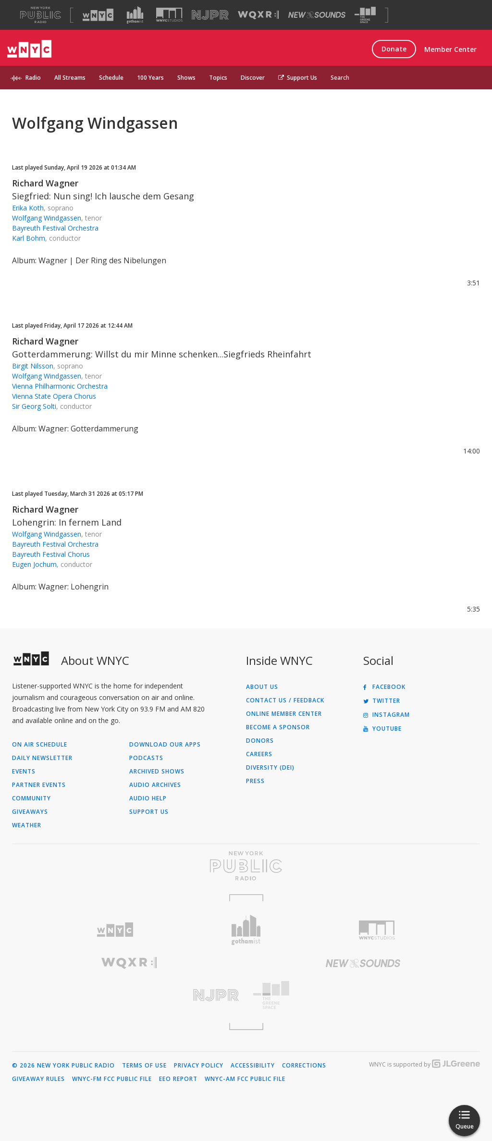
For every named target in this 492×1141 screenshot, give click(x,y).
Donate (393, 48)
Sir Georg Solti (34, 406)
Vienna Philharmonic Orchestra (60, 386)
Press (255, 781)
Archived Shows (156, 771)
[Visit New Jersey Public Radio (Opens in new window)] (129, 995)
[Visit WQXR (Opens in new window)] (258, 15)
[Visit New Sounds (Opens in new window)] (316, 15)
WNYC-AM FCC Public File (245, 1079)
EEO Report (178, 1079)
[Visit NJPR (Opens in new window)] (210, 15)
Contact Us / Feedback (285, 700)
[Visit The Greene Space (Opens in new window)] (365, 15)
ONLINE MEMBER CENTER (284, 714)
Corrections (304, 1065)
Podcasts (146, 758)
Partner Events (39, 785)
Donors (260, 741)
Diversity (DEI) (270, 768)
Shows (186, 78)
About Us (262, 687)
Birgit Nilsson (32, 365)
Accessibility (253, 1065)
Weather (26, 825)
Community (31, 798)
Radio (33, 78)
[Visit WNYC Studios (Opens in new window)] (169, 15)
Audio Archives (155, 785)
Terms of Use (144, 1065)
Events (24, 771)
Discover (253, 78)
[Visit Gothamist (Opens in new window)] (135, 15)
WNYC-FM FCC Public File (112, 1079)
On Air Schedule (39, 745)
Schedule (111, 78)
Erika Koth (28, 207)
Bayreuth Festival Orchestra (55, 228)
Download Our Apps (165, 745)
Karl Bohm (28, 238)
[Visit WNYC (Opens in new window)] (98, 15)
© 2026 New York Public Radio (63, 1065)
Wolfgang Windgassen (46, 217)
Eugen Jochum (34, 564)
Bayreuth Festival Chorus (51, 554)
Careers (259, 754)
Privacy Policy (198, 1065)
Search (340, 78)
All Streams (70, 78)
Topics (218, 78)
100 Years (150, 78)
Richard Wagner (45, 183)
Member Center (450, 49)
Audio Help (148, 798)
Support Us (297, 78)
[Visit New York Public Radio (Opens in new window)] (246, 865)
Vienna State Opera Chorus (54, 396)
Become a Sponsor (278, 727)
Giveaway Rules (38, 1079)
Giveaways (30, 812)
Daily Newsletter (42, 758)
